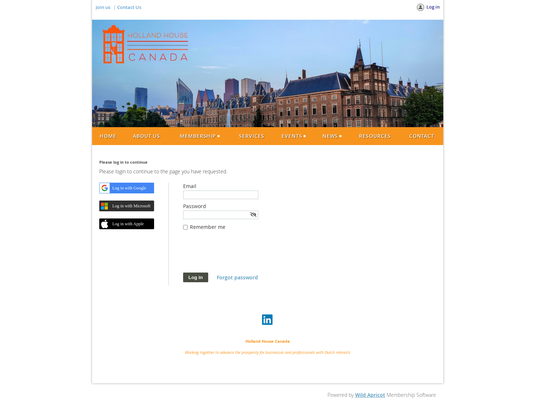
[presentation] (237, 255)
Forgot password (237, 277)
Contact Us (129, 7)
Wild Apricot (370, 394)
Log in (433, 7)
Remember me (207, 226)
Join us (103, 7)
